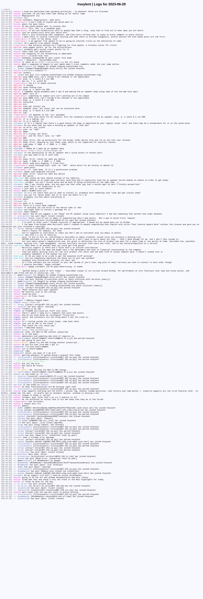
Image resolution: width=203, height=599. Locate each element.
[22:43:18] (6, 111)
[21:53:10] (6, 252)
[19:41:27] (6, 346)
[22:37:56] (6, 133)
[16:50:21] (6, 452)
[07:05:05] (6, 546)
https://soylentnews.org (51, 73)
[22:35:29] (6, 138)
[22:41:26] (6, 116)
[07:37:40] (6, 541)
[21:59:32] (6, 224)
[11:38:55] (6, 520)
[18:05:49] (6, 379)
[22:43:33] (6, 108)
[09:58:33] (6, 528)
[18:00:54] (6, 396)
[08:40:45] (6, 536)
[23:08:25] (6, 40)
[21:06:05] (6, 283)
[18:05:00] (6, 384)
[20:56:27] (6, 323)
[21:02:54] (6, 298)
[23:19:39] (6, 20)
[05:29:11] (6, 566)
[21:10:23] (6, 267)
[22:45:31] (6, 95)
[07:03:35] (6, 548)
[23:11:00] (6, 30)
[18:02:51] (6, 389)
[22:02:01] (6, 212)
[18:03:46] (6, 386)
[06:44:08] (6, 551)
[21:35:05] (6, 257)
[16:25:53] (6, 477)
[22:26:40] (6, 176)
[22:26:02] (6, 184)
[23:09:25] (6, 32)
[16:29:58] (6, 467)
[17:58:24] (6, 412)
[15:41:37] (6, 493)
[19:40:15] (6, 351)
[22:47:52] (6, 83)
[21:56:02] (6, 245)
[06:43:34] (6, 556)
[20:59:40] (6, 308)
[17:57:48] (6, 419)
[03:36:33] (6, 581)
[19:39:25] (6, 353)
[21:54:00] (6, 247)
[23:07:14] (6, 42)
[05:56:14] (6, 563)
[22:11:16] (6, 202)
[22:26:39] (6, 179)
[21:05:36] (6, 285)
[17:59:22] (6, 409)
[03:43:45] (6, 574)
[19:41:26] (6, 348)
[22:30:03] (6, 151)
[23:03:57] (6, 45)
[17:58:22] (6, 414)
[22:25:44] (6, 189)
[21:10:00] (6, 273)
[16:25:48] (6, 480)
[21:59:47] (6, 222)
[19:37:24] (6, 359)
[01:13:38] (6, 594)
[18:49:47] (6, 364)
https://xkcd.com (31, 361)
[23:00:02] (6, 57)
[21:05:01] (6, 288)
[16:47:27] (6, 455)
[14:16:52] (6, 508)
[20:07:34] (6, 343)
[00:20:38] (6, 596)
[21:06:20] (6, 278)
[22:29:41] (6, 154)
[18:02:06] (6, 391)
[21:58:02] (6, 235)
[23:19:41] (6, 17)
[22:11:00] (6, 204)
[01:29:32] (6, 591)
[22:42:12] (6, 113)
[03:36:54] (6, 579)
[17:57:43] (6, 422)
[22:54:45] (6, 68)
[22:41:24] (6, 121)
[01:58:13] (6, 589)
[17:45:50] (6, 427)
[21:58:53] (6, 230)
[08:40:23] (6, 538)
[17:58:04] (6, 417)
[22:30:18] (6, 149)
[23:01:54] (6, 52)
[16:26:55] (6, 475)
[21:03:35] (6, 295)
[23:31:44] (6, 14)
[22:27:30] (6, 174)
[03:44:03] (6, 571)
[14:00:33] (6, 513)
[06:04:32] (6, 558)
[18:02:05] (6, 394)
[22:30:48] (6, 146)
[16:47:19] (6, 457)
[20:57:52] (6, 310)
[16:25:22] (6, 485)
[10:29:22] (6, 526)
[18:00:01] (6, 402)
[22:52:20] (6, 75)
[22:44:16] (6, 101)
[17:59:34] (6, 407)
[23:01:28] (6, 55)
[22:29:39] (6, 156)
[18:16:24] (6, 366)
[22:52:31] (6, 70)
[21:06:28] (6, 275)
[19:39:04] (6, 356)
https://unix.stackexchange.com (45, 179)
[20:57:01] (6, 318)
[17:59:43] (6, 404)
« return (5, 9)
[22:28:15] (6, 159)
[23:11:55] (6, 25)
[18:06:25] (6, 374)
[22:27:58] (6, 161)
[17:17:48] (6, 442)
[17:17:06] (6, 445)
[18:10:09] (6, 369)
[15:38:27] (6, 495)
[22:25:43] (6, 192)
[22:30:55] (6, 141)
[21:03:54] (6, 293)
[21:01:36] (6, 303)
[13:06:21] (6, 515)
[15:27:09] (6, 498)
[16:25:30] (6, 483)
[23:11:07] (6, 27)
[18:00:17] (6, 399)
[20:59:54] (6, 305)
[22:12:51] (6, 197)
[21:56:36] (6, 242)
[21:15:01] (6, 260)
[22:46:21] (6, 88)
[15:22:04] (6, 500)
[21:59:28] (6, 227)
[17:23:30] (6, 439)
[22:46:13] (6, 90)
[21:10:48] (6, 265)
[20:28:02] (6, 328)
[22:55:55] (6, 63)
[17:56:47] (6, 424)
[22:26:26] (6, 181)
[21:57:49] (6, 237)
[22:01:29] (6, 217)
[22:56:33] (6, 60)
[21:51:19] (6, 255)
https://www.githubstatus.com (37, 394)
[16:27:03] (6, 472)
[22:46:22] (6, 85)
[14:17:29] (6, 505)
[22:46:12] (6, 93)
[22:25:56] (6, 187)
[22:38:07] (6, 126)
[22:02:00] (6, 214)
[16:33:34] (6, 465)
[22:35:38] (6, 136)
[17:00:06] (6, 447)
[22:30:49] (6, 144)
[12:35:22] (6, 518)
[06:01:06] (6, 561)
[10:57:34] (6, 523)
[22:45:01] (6, 98)
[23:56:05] (6, 12)
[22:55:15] (6, 65)
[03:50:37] (6, 569)
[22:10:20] (6, 207)
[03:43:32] (6, 576)
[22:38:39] (6, 123)
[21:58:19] (6, 232)
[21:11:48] (6, 262)
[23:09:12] (6, 35)
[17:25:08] (6, 437)
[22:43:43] (6, 106)
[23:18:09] (6, 22)
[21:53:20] (6, 250)
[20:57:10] (6, 316)
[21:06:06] (6, 280)
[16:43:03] (6, 460)
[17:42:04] (6, 432)
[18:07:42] (6, 371)
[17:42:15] (6, 429)
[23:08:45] (6, 37)
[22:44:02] (6, 103)
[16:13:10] (6, 488)
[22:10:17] (6, 209)
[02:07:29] (6, 586)
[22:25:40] (6, 194)
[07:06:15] (6, 543)
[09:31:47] (6, 533)
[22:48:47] (6, 78)
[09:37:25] (6, 531)
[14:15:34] (6, 510)
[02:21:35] (6, 584)
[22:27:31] (6, 166)
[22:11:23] (6, 199)
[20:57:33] (6, 313)
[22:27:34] (6, 164)
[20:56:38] (6, 321)
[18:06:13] (6, 376)
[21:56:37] (6, 240)
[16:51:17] (6, 450)
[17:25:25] (6, 434)
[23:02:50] (6, 50)
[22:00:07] (6, 219)
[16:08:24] (6, 490)
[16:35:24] (6, 462)
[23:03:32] (6, 47)
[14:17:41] (6, 503)
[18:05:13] (6, 381)
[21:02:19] (6, 300)
